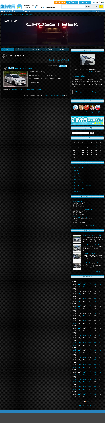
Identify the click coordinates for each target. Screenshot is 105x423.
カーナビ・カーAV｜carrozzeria (82, 209)
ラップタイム (48, 49)
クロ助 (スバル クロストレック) (92, 235)
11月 (95, 301)
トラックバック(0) (54, 95)
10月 (90, 382)
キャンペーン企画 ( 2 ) (80, 188)
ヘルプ (93, 2)
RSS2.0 (88, 402)
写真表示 (66, 60)
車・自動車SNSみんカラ (8, 14)
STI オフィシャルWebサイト (81, 217)
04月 (90, 284)
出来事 (62, 95)
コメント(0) (45, 95)
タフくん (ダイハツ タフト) (91, 244)
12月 (100, 330)
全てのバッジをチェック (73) (92, 112)
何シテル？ (91, 71)
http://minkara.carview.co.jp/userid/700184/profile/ (26, 89)
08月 (79, 294)
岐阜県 (83, 76)
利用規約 (85, 405)
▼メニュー (62, 49)
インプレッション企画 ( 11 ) (82, 185)
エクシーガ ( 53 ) (79, 167)
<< (83, 138)
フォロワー (95, 92)
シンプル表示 (59, 60)
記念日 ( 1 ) (77, 191)
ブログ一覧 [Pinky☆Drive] (28, 14)
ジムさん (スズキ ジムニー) (91, 253)
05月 (95, 284)
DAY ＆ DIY (11, 20)
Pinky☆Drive (75, 76)
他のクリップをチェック (93, 225)
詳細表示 (51, 60)
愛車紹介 (21, 49)
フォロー (79, 92)
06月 (100, 284)
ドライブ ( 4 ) (78, 173)
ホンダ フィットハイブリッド (92, 262)
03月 (84, 284)
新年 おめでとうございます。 (25, 68)
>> (92, 138)
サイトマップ (94, 405)
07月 (74, 308)
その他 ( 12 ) (77, 176)
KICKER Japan (77, 201)
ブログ (18, 14)
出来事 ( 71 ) (77, 170)
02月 (79, 284)
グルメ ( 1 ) (77, 179)
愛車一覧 (98, 272)
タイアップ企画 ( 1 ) (80, 182)
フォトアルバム (35, 49)
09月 (84, 286)
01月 (74, 343)
